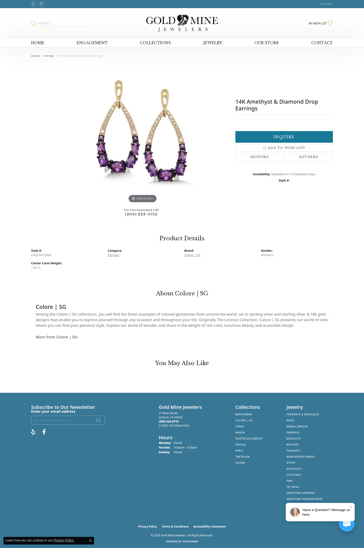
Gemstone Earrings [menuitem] (300, 493)
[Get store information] (174, 426)
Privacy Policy (147, 526)
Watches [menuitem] (292, 444)
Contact (322, 42)
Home (37, 42)
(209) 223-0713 (141, 214)
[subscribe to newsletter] (98, 420)
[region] (142, 134)
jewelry (35, 55)
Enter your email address (53, 411)
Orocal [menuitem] (240, 444)
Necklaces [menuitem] (293, 468)
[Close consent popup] (90, 540)
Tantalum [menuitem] (242, 456)
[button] (326, 4)
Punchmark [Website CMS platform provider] (190, 541)
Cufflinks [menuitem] (293, 474)
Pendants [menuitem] (293, 450)
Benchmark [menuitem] (243, 414)
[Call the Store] (169, 421)
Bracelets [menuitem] (293, 438)
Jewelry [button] (212, 42)
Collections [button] (155, 42)
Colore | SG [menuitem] (244, 420)
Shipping (259, 157)
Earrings (49, 55)
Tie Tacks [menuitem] (292, 487)
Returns (308, 157)
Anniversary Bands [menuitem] (300, 456)
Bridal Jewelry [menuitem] (297, 426)
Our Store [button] (266, 42)
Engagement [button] (92, 42)
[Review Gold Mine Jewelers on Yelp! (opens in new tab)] (33, 4)
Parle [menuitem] (239, 450)
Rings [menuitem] (290, 420)
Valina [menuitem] (240, 462)
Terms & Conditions (175, 526)
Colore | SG (192, 255)
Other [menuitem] (290, 462)
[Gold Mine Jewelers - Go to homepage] (182, 23)
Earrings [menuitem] (293, 432)
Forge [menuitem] (239, 426)
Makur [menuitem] (240, 432)
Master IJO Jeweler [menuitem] (249, 438)
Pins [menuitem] (289, 480)
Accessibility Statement (209, 526)
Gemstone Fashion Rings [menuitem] (304, 499)
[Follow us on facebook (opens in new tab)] (41, 4)
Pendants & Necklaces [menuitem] (302, 414)
